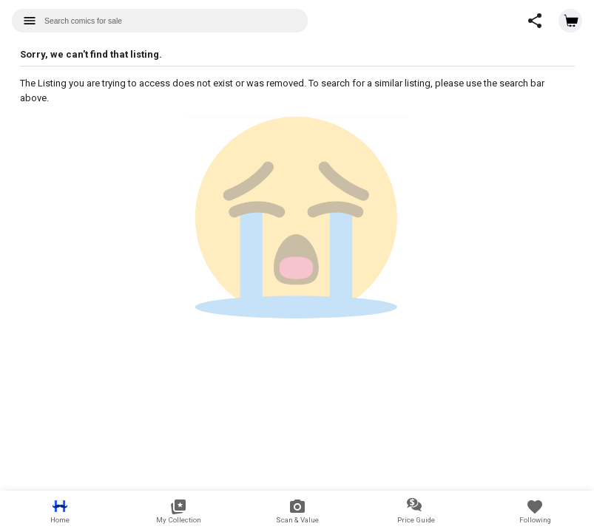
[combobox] (160, 21)
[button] (535, 20)
